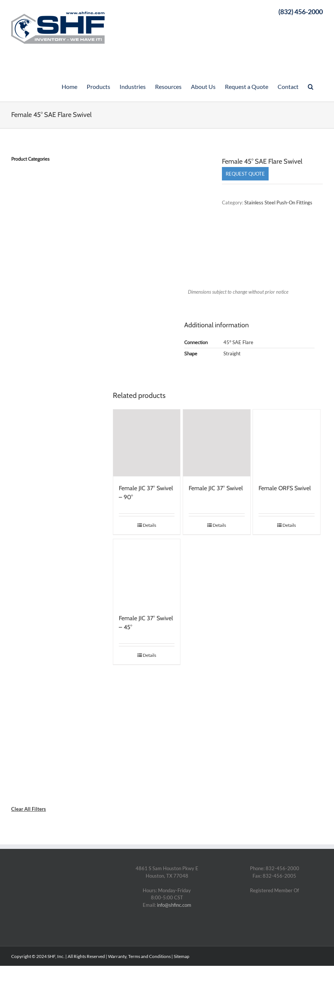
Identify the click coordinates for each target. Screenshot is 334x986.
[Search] (310, 86)
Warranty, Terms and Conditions (139, 956)
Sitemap (181, 956)
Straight (232, 353)
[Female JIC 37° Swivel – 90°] (146, 443)
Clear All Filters (28, 809)
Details (149, 525)
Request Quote (245, 174)
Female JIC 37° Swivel (216, 488)
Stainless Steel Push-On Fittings (278, 202)
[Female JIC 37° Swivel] (216, 443)
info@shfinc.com (174, 905)
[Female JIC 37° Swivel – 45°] (146, 572)
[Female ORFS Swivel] (286, 443)
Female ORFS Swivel (285, 488)
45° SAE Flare (238, 342)
